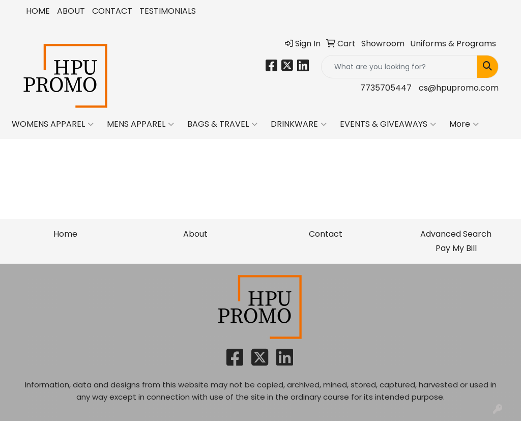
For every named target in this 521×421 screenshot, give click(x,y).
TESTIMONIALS (167, 11)
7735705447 (386, 88)
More (464, 124)
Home (65, 234)
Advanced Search (455, 234)
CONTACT (112, 11)
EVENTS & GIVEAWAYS (388, 124)
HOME (38, 11)
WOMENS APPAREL (53, 124)
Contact (325, 234)
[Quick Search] (399, 66)
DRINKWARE (299, 124)
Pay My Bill (456, 248)
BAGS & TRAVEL (222, 124)
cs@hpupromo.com (459, 88)
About (195, 234)
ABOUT (71, 11)
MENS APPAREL (140, 124)
